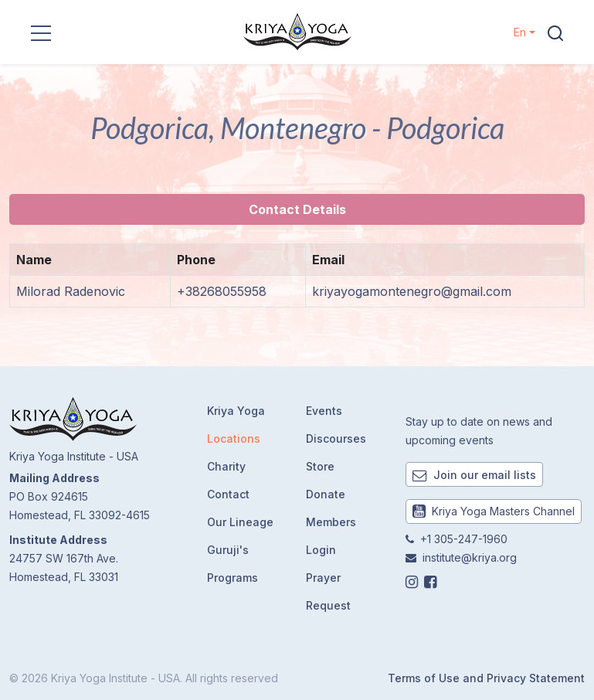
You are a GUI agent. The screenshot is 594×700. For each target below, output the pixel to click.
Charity (226, 466)
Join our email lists (474, 474)
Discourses (336, 438)
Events (324, 410)
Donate (325, 494)
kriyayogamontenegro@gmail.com (411, 291)
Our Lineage (240, 521)
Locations (233, 438)
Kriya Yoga (236, 410)
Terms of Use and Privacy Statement (486, 678)
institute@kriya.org (470, 557)
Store (320, 466)
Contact (228, 494)
